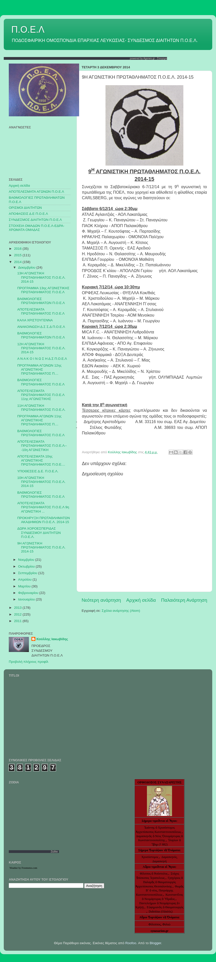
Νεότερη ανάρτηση (101, 600)
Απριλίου (25, 579)
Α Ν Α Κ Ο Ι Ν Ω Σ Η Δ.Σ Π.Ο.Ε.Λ (42, 359)
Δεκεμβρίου (27, 267)
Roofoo (130, 943)
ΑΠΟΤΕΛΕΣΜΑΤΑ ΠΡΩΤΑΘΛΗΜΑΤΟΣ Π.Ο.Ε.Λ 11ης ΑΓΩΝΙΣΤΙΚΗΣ (40, 395)
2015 (18, 255)
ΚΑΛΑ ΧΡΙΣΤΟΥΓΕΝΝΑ (35, 320)
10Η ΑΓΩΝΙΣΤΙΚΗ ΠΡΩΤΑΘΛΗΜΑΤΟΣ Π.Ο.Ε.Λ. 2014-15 (41, 482)
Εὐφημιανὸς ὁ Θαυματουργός (165, 907)
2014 (18, 262)
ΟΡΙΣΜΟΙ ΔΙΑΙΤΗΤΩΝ (25, 208)
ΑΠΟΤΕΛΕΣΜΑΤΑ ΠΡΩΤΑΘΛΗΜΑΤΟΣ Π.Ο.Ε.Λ (41, 311)
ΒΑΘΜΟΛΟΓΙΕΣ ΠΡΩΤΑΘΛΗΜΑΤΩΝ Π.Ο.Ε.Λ (41, 301)
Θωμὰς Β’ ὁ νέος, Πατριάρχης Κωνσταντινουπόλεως (160, 891)
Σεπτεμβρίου (28, 573)
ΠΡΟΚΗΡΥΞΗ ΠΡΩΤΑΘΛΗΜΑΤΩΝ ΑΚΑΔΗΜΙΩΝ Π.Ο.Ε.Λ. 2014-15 (43, 520)
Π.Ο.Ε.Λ (27, 29)
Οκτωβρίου (27, 566)
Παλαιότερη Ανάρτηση (184, 600)
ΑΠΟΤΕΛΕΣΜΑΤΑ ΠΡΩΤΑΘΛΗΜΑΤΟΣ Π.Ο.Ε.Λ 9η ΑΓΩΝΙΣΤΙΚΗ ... (43, 507)
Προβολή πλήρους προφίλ (28, 662)
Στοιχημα (162, 58)
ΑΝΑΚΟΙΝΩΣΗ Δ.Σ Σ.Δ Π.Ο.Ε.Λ (41, 327)
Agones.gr (149, 58)
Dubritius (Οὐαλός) (161, 911)
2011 (18, 621)
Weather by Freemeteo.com (23, 868)
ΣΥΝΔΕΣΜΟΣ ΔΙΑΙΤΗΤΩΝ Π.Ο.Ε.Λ (35, 220)
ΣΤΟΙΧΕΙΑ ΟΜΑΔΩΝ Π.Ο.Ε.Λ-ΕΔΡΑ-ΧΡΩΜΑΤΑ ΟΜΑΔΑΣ (36, 228)
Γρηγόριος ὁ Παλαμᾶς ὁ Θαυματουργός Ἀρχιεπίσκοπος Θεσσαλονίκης (159, 882)
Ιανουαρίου (27, 599)
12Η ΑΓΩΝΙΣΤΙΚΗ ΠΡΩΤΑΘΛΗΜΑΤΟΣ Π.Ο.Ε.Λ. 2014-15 (41, 348)
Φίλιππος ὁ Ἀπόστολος (154, 873)
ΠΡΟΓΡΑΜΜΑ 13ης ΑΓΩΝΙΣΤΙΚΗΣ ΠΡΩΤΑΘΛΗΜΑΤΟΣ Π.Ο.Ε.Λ (43, 290)
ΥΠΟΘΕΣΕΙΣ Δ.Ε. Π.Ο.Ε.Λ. (38, 471)
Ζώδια (54, 851)
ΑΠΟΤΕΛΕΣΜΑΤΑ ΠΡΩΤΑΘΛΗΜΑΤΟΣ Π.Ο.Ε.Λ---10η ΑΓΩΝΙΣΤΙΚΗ (42, 445)
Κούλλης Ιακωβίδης (52, 639)
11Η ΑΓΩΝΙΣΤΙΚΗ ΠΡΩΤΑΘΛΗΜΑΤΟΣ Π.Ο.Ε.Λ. (41, 408)
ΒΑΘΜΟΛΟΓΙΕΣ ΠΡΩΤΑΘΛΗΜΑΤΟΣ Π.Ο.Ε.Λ (41, 382)
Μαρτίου (25, 586)
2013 (18, 608)
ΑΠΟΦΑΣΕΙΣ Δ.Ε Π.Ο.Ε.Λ (28, 214)
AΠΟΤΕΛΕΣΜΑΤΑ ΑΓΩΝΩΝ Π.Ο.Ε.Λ (36, 191)
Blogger (155, 943)
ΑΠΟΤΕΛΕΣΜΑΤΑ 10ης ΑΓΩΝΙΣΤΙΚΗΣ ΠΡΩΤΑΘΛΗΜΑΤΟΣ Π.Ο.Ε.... (41, 460)
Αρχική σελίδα (141, 600)
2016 (18, 248)
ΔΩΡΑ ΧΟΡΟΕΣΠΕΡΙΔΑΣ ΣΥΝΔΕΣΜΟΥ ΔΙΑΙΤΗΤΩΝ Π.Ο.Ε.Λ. (39, 532)
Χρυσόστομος (149, 857)
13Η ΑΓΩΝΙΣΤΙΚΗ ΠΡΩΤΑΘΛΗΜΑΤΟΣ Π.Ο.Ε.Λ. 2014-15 (41, 277)
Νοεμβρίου (26, 560)
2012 (18, 614)
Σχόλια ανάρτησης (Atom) (121, 611)
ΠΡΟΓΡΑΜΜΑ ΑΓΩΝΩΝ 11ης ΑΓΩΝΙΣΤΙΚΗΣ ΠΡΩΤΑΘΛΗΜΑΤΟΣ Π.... (39, 420)
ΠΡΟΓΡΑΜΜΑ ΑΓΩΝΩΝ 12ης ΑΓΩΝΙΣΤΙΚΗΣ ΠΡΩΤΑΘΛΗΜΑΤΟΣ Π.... (39, 369)
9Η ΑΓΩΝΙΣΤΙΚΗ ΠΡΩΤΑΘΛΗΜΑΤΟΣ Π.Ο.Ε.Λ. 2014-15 (41, 547)
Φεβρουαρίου (28, 593)
